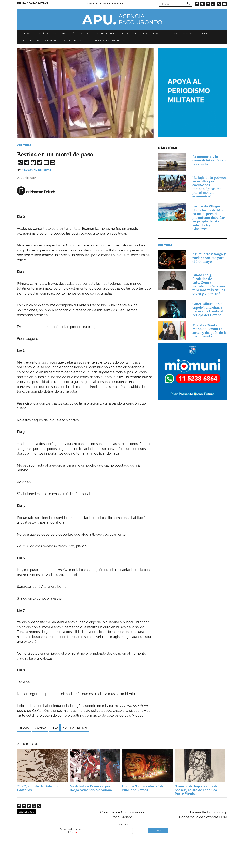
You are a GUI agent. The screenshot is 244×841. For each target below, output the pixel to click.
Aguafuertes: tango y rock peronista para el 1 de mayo (209, 258)
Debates (202, 33)
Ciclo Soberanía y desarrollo (106, 40)
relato (24, 727)
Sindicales (141, 33)
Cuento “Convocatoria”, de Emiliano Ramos (143, 788)
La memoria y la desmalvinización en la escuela (209, 160)
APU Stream (51, 40)
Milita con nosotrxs (32, 3)
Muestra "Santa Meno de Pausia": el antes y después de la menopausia (209, 330)
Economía (60, 33)
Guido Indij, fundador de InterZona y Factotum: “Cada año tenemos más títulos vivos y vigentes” (208, 284)
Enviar (158, 830)
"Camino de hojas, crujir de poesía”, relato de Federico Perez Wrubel (196, 790)
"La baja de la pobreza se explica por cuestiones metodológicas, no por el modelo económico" (209, 186)
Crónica (40, 727)
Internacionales (29, 40)
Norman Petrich (37, 170)
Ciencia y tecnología (179, 33)
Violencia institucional (100, 33)
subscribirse (26, 811)
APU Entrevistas (73, 40)
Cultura (125, 33)
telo (54, 727)
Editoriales (26, 33)
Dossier (156, 33)
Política (44, 33)
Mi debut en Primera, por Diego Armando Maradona (91, 788)
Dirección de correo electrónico (70, 831)
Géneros (76, 33)
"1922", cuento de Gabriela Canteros (37, 788)
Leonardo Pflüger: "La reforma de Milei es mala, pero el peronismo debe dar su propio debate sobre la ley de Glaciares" (209, 217)
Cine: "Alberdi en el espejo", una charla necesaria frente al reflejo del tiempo (207, 309)
